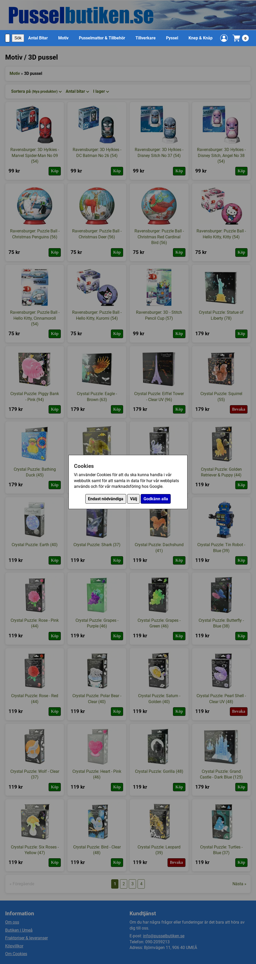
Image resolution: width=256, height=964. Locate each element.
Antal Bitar (38, 37)
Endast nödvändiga (105, 498)
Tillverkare (145, 37)
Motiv (63, 37)
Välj (133, 498)
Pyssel (172, 37)
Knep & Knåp (201, 37)
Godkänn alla (156, 498)
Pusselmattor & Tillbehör (102, 37)
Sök (18, 38)
